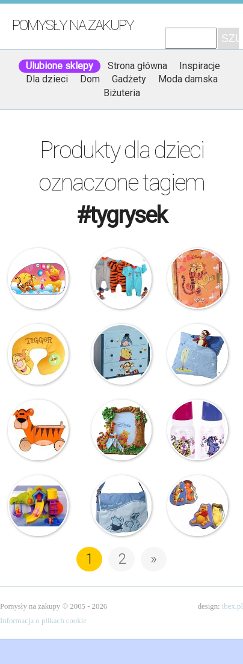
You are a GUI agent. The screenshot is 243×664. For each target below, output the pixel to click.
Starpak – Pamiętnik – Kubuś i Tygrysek (197, 278)
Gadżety (129, 79)
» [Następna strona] (153, 558)
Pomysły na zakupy (73, 25)
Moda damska (188, 79)
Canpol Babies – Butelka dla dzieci (197, 430)
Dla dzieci (47, 79)
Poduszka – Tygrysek (197, 354)
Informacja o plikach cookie (43, 621)
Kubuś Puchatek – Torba (121, 505)
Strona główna (137, 66)
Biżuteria (121, 93)
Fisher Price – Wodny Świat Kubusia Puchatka (38, 505)
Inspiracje (199, 66)
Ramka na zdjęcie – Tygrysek (121, 430)
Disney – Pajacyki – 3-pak (121, 278)
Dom (90, 79)
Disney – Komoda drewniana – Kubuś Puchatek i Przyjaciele (121, 354)
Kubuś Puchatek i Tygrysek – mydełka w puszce (197, 505)
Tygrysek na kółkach (38, 430)
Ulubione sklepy (59, 66)
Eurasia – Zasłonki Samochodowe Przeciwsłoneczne (38, 278)
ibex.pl (232, 606)
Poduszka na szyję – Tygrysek (38, 354)
